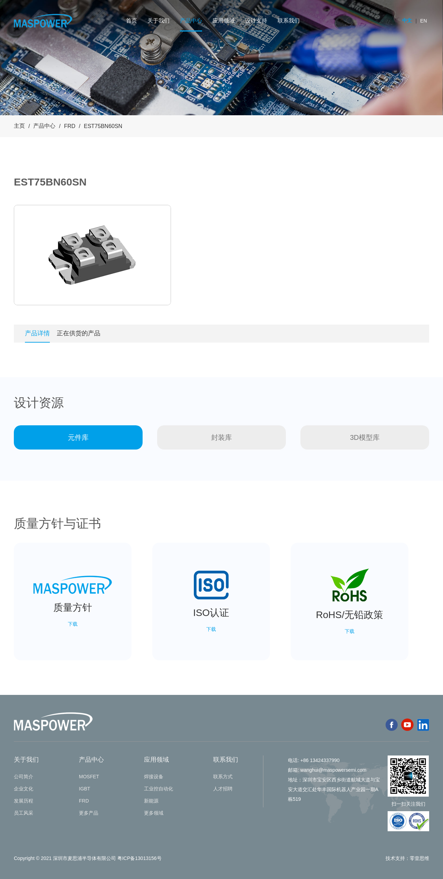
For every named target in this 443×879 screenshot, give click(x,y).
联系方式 (223, 776)
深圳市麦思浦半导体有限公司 (84, 858)
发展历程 (23, 801)
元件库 (78, 437)
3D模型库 (365, 437)
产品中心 (191, 21)
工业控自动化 (158, 788)
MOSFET (89, 776)
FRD (69, 126)
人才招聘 (223, 788)
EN (423, 21)
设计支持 (256, 21)
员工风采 (23, 813)
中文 (407, 20)
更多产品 (88, 813)
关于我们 (158, 21)
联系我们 (289, 21)
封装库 (221, 437)
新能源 (151, 801)
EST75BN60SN (103, 126)
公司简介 (23, 776)
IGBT (84, 788)
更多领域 (153, 813)
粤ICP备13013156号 (139, 858)
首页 (131, 21)
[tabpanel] (92, 255)
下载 (73, 624)
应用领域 (224, 21)
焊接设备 (153, 776)
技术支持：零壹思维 (407, 858)
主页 (19, 126)
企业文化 (23, 788)
